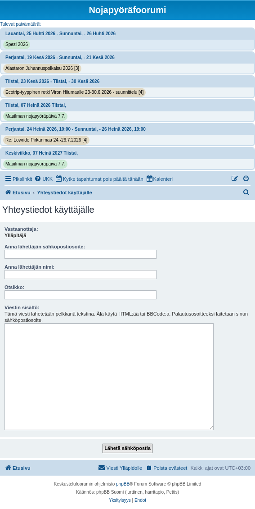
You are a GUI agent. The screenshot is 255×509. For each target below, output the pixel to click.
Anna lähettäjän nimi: (29, 267)
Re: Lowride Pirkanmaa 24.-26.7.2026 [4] (46, 140)
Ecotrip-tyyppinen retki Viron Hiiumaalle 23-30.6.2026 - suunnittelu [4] (74, 92)
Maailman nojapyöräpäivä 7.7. (35, 116)
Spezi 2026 (16, 44)
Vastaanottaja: (21, 229)
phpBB (123, 483)
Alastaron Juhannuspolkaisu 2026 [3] (42, 68)
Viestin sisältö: (21, 307)
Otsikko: (14, 287)
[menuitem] (43, 179)
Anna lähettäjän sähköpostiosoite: (44, 246)
